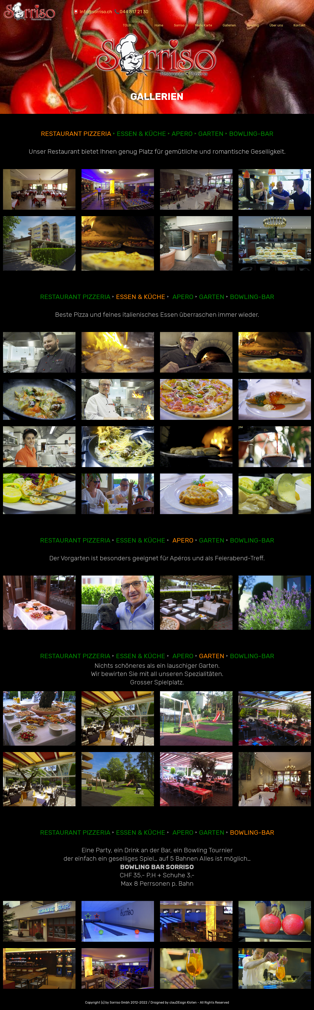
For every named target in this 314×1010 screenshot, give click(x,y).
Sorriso (179, 25)
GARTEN (210, 133)
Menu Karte (203, 25)
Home (159, 25)
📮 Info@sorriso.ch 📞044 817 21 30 (103, 11)
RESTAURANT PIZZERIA (76, 133)
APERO (182, 133)
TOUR (133, 25)
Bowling (253, 25)
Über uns (276, 25)
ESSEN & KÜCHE (141, 133)
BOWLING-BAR (251, 133)
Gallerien (229, 25)
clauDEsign (177, 1002)
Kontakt (299, 25)
